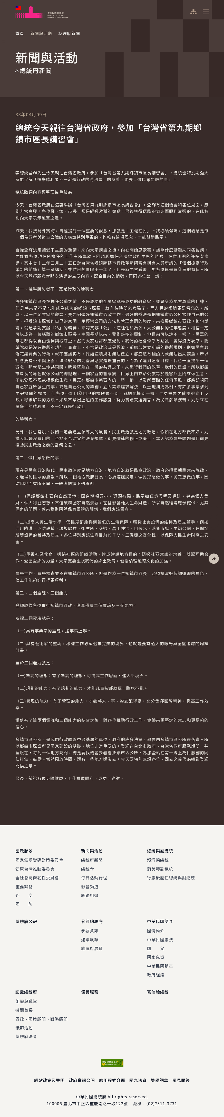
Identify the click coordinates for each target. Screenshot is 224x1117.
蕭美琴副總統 (160, 869)
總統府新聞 (92, 860)
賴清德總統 (158, 860)
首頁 (19, 33)
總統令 (87, 869)
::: (3, 3)
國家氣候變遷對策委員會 (39, 860)
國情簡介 (155, 930)
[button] (214, 559)
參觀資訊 (90, 930)
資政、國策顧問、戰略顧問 (41, 1019)
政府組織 (155, 975)
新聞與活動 (41, 33)
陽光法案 (138, 1080)
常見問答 (181, 1080)
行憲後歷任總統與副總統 (171, 877)
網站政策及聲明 (49, 1080)
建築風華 (90, 939)
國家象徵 (155, 957)
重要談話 (24, 886)
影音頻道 (90, 886)
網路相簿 (90, 895)
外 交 (24, 895)
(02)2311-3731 (161, 1103)
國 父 (155, 948)
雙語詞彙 (159, 1080)
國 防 (24, 904)
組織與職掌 (26, 1001)
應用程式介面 (112, 1080)
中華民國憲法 (160, 939)
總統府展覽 (92, 948)
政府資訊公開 (82, 1080)
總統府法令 (26, 1036)
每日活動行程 (94, 877)
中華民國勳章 (160, 966)
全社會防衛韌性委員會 (37, 877)
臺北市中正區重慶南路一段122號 (95, 1103)
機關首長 (24, 1010)
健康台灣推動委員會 (35, 869)
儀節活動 (24, 1028)
